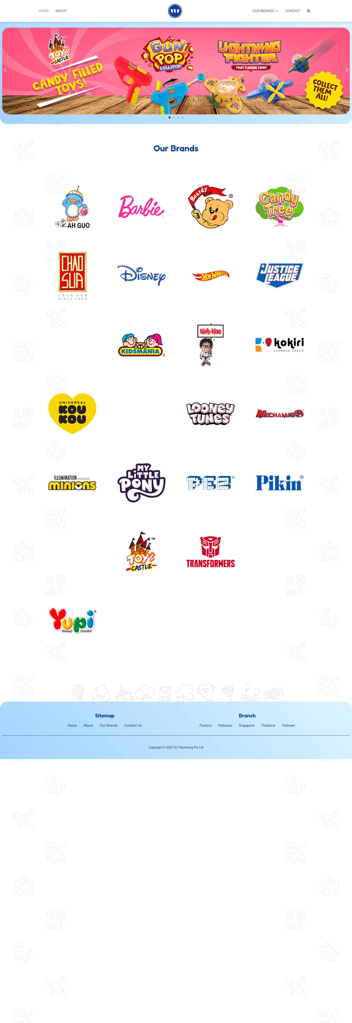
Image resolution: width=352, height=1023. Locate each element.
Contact (293, 11)
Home (44, 11)
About (61, 11)
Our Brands (265, 11)
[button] (5, 70)
